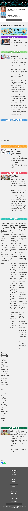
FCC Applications (14, 498)
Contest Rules (13, 491)
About (13, 481)
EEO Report (13, 495)
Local (13, 479)
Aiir (17, 507)
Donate (14, 474)
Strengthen (14, 477)
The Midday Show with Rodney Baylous (16, 9)
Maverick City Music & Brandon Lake (13, 16)
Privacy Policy (13, 493)
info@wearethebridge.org (17, 208)
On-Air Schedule (14, 488)
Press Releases (13, 489)
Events (13, 486)
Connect (14, 476)
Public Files (13, 496)
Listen (13, 472)
